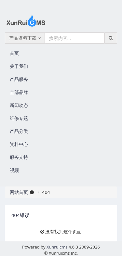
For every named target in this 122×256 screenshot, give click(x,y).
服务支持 (19, 157)
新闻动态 (19, 105)
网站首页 (19, 192)
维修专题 (19, 118)
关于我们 (19, 66)
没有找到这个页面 (63, 231)
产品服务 (19, 79)
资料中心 (19, 144)
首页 (14, 53)
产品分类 (19, 131)
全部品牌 (19, 92)
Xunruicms (57, 247)
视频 (14, 170)
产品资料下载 (25, 38)
